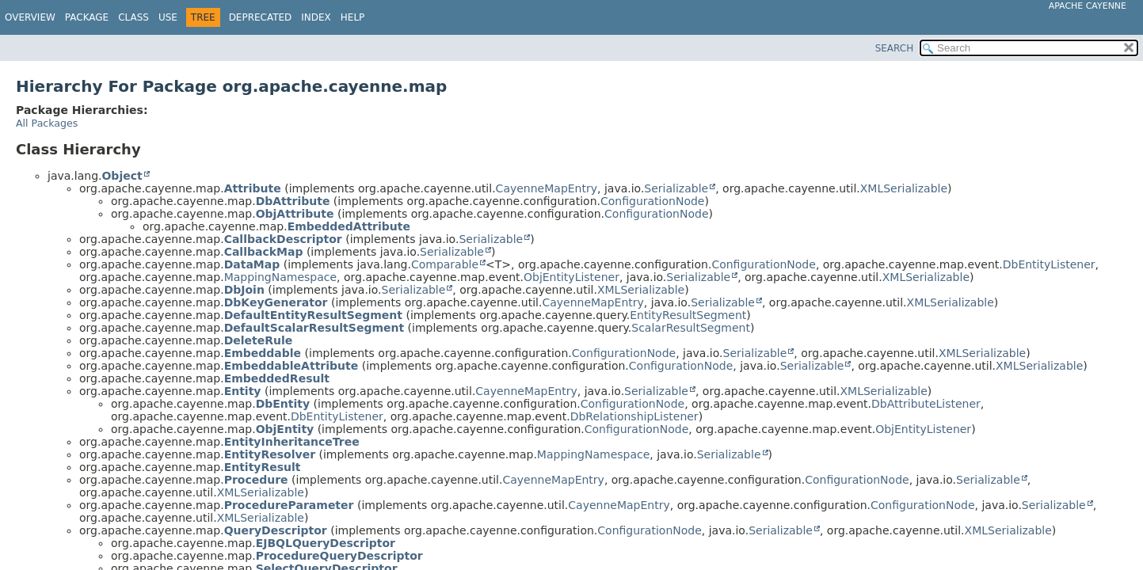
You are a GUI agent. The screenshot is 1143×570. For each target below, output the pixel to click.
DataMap (252, 264)
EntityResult (262, 467)
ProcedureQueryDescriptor (339, 555)
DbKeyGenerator (276, 302)
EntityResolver (269, 454)
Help (353, 17)
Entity (242, 391)
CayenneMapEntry (546, 188)
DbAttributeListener (926, 403)
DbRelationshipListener (634, 416)
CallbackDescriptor (283, 239)
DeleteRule (258, 340)
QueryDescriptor (275, 530)
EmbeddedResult (277, 378)
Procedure (256, 479)
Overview (30, 17)
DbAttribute (293, 201)
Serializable (676, 188)
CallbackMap (263, 251)
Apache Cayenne (1087, 6)
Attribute (252, 188)
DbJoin (244, 289)
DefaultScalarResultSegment (314, 327)
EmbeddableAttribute (291, 365)
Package (87, 17)
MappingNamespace (280, 277)
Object (121, 175)
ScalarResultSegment (690, 327)
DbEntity (283, 403)
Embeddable (262, 353)
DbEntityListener (1049, 264)
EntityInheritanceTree (292, 441)
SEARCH (894, 48)
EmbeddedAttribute (349, 226)
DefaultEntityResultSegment (313, 315)
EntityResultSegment (688, 315)
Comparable (444, 264)
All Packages (47, 123)
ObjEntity (285, 429)
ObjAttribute (295, 213)
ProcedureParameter (289, 505)
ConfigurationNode (652, 201)
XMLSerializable (903, 188)
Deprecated (260, 17)
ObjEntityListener (571, 277)
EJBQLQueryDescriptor (325, 543)
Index (316, 17)
